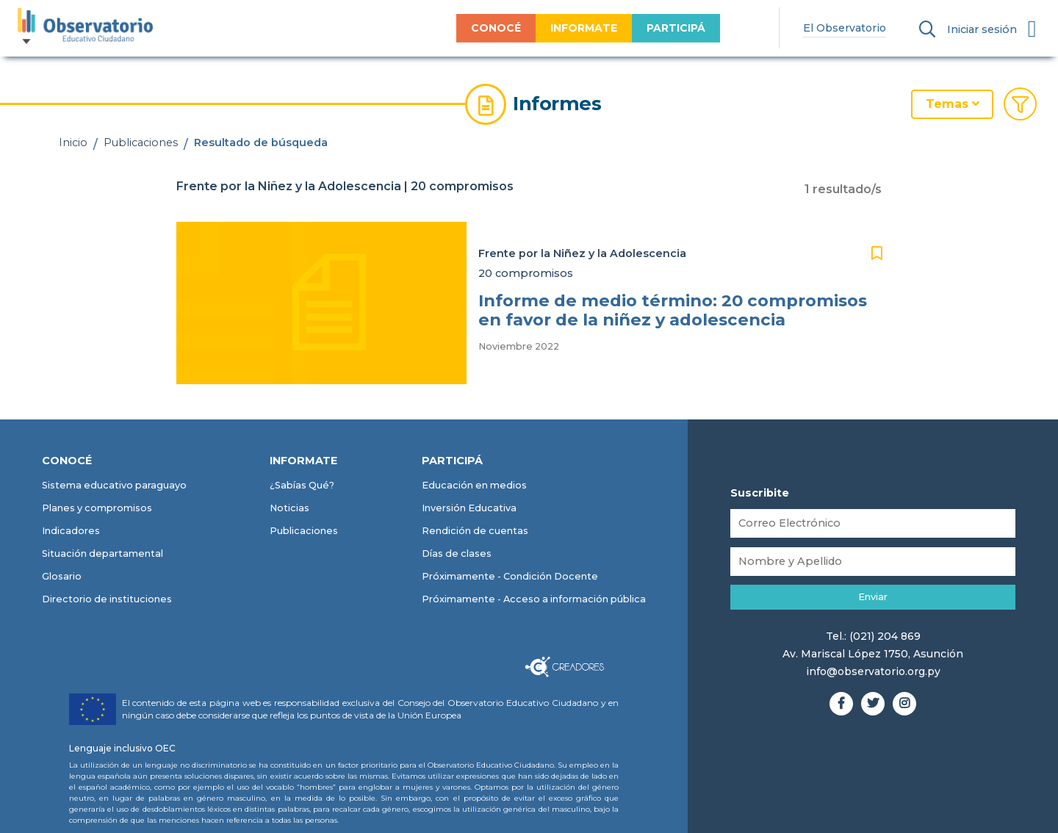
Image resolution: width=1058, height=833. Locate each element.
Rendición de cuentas (475, 530)
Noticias (289, 507)
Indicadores (71, 530)
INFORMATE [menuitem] (576, 28)
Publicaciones (141, 142)
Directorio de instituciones (107, 599)
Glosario (62, 576)
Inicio (73, 142)
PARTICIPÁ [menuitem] (668, 28)
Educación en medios (474, 485)
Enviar (873, 596)
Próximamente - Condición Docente (510, 576)
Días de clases (457, 553)
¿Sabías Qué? (302, 485)
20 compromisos (525, 273)
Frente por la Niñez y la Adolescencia (582, 253)
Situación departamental (102, 553)
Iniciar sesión (982, 29)
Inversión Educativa (469, 507)
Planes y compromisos (97, 507)
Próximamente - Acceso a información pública (534, 599)
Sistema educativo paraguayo (114, 485)
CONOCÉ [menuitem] (489, 28)
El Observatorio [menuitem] (837, 28)
